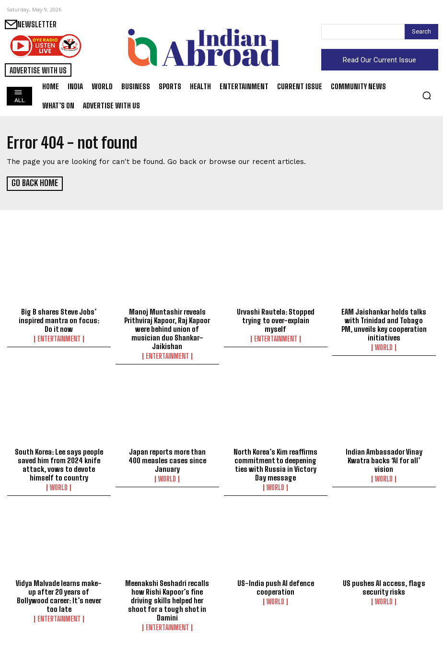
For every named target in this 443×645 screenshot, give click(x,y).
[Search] (421, 31)
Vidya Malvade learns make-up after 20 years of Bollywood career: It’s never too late (59, 595)
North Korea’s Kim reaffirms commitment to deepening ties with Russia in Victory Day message (275, 464)
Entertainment (59, 338)
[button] (426, 95)
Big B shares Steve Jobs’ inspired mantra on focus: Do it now (59, 320)
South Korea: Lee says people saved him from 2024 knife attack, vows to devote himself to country (59, 464)
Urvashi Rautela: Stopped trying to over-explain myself (276, 320)
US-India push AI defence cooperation (275, 587)
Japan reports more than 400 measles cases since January (167, 460)
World (384, 347)
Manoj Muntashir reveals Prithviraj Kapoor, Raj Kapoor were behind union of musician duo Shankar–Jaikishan (167, 328)
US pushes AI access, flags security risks (384, 587)
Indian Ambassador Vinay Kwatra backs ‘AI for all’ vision (384, 460)
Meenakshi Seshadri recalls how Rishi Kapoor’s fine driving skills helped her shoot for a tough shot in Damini (167, 600)
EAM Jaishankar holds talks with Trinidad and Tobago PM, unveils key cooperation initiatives (384, 324)
